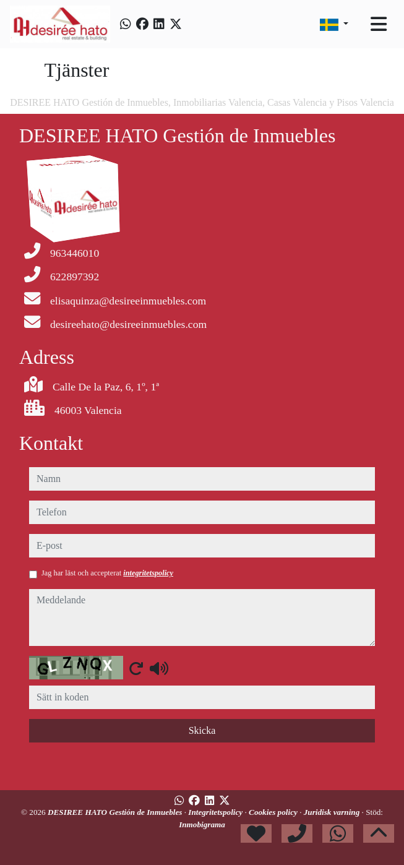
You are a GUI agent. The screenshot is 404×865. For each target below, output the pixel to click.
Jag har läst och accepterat (107, 573)
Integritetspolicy (216, 812)
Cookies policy (274, 812)
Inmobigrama (202, 824)
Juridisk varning (333, 812)
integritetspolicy (148, 573)
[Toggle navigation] (378, 24)
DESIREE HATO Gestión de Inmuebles (116, 812)
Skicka (202, 730)
